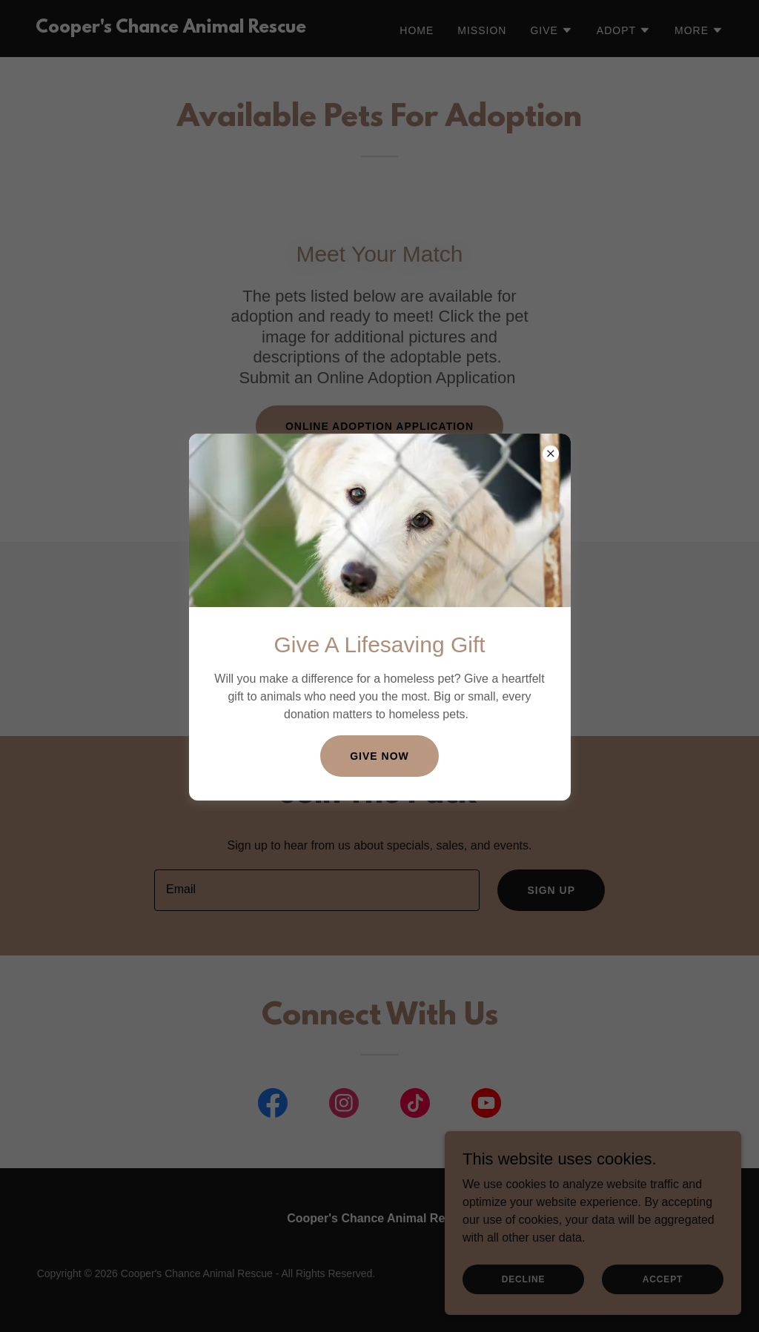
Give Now (379, 756)
